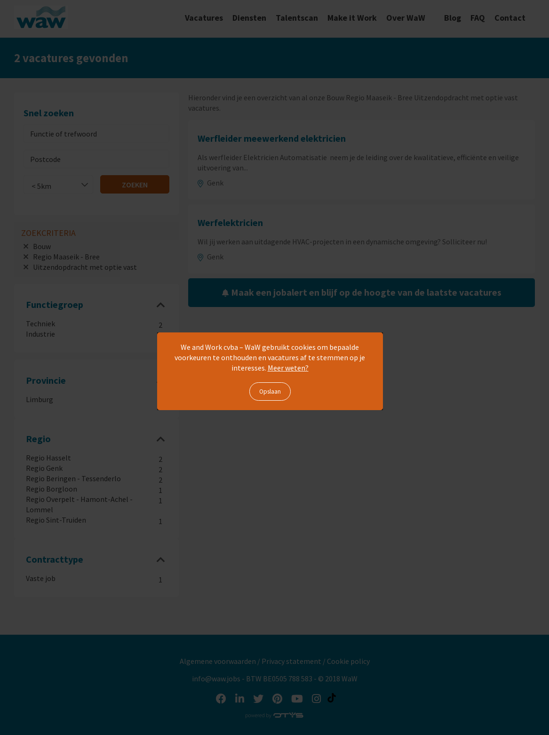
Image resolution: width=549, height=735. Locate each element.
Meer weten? (288, 367)
